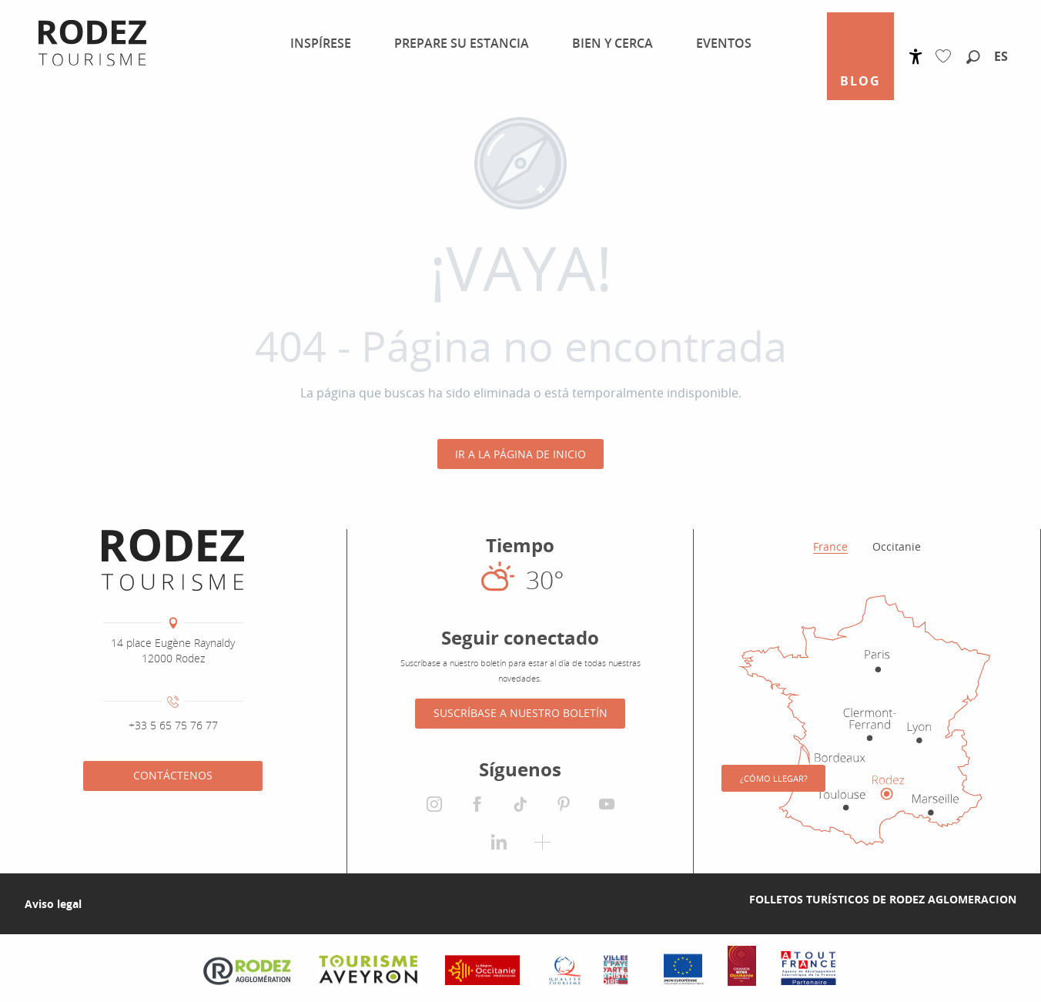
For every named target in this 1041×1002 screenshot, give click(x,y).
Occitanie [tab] (896, 546)
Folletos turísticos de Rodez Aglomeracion (882, 899)
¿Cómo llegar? (774, 778)
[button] (973, 58)
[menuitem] (318, 43)
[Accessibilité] (916, 56)
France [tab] (830, 546)
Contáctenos (173, 775)
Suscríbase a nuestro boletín (520, 712)
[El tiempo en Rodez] (520, 579)
